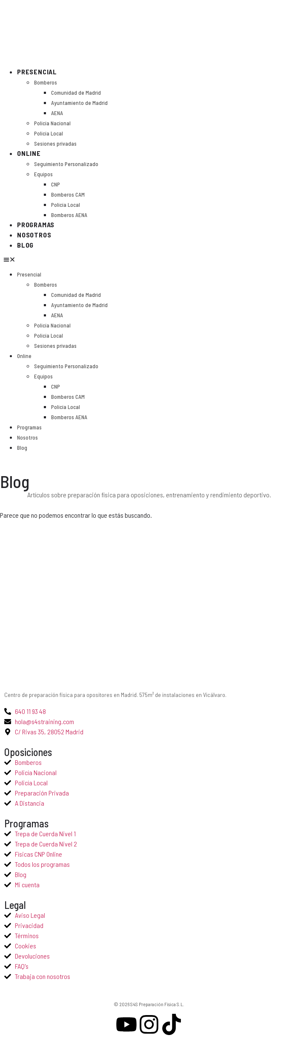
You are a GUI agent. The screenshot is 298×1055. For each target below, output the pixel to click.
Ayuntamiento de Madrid (79, 102)
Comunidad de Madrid (76, 92)
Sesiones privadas (55, 143)
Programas (35, 224)
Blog (25, 245)
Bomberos (45, 82)
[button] (9, 259)
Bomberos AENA (69, 215)
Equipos (43, 174)
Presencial (37, 72)
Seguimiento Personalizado (66, 164)
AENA (57, 113)
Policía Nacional (52, 123)
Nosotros (34, 235)
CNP (55, 184)
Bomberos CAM (68, 194)
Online (29, 153)
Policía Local (48, 133)
